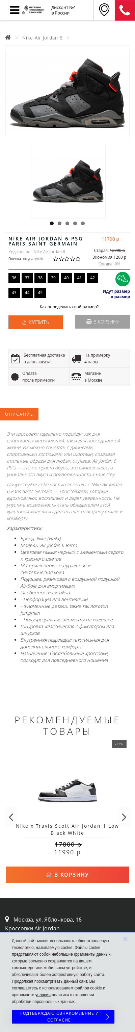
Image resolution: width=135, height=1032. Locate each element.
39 (53, 278)
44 (27, 292)
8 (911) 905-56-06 (125, 10)
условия (43, 994)
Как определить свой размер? (69, 307)
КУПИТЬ (38, 322)
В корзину (102, 321)
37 (27, 278)
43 (14, 292)
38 (40, 278)
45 (40, 292)
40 (66, 278)
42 (92, 278)
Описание (19, 414)
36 (14, 278)
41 (79, 278)
